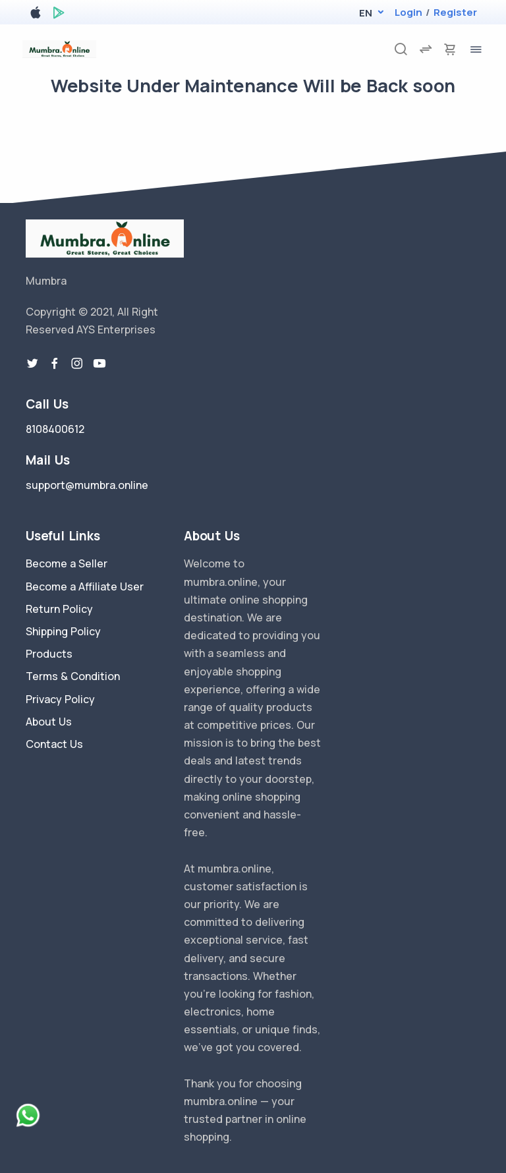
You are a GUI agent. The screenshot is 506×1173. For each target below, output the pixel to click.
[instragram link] (77, 364)
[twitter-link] (32, 364)
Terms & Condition (73, 676)
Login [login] (408, 12)
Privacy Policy (60, 699)
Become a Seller (66, 563)
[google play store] (58, 15)
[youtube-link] (99, 364)
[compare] (425, 49)
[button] (365, 13)
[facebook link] (54, 364)
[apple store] (35, 15)
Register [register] (455, 12)
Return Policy (59, 609)
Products (49, 653)
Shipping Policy (63, 631)
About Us (49, 721)
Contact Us (54, 744)
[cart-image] (450, 49)
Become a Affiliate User (85, 586)
